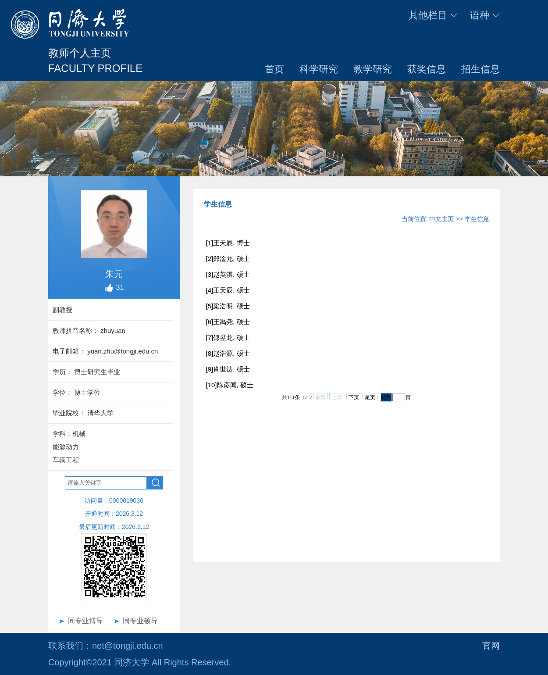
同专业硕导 (140, 621)
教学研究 (372, 69)
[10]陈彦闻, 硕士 (229, 385)
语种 (485, 15)
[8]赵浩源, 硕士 (228, 353)
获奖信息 (426, 69)
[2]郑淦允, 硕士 (228, 258)
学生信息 (477, 218)
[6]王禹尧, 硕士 (228, 321)
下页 (354, 396)
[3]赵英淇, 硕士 (228, 274)
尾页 (370, 396)
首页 (274, 69)
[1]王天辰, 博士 (228, 242)
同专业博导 (85, 621)
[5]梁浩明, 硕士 (228, 306)
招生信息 (480, 69)
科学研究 (318, 69)
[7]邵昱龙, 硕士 (228, 337)
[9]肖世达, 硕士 (228, 369)
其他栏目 (433, 15)
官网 (491, 645)
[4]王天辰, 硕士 (228, 290)
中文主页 (441, 218)
